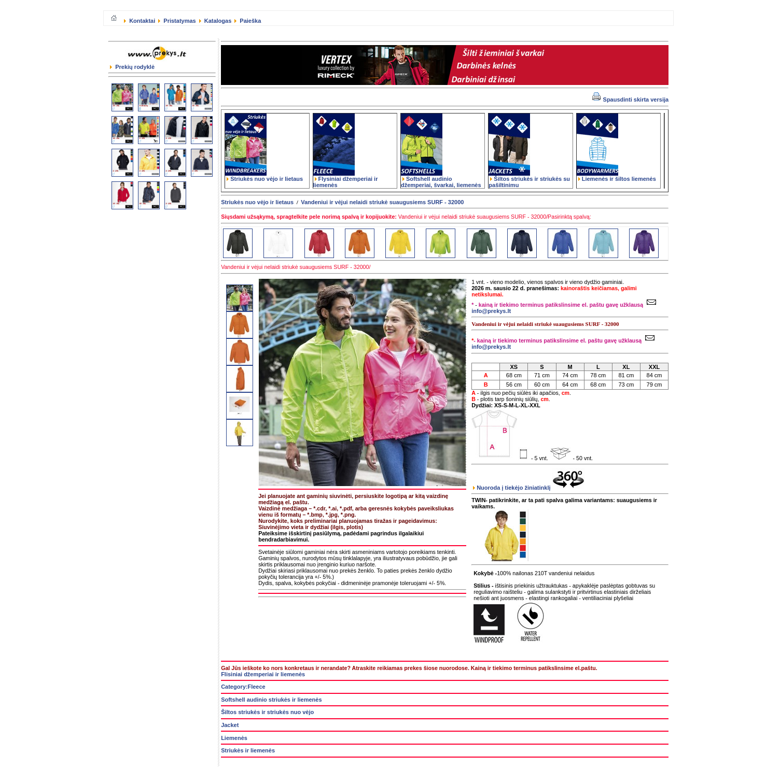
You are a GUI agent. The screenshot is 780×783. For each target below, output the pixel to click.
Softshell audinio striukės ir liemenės (271, 699)
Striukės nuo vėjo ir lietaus (264, 176)
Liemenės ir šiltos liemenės (616, 176)
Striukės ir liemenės (248, 750)
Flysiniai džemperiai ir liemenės (345, 179)
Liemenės (234, 738)
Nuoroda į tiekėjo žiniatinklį (528, 488)
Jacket (230, 725)
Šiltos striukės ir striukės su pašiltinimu (529, 179)
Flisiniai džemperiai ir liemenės (263, 674)
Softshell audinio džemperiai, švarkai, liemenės (441, 179)
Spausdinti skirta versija (630, 99)
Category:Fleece (243, 687)
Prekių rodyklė (132, 67)
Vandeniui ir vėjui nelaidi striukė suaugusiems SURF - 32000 (382, 202)
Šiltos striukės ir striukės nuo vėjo (267, 712)
